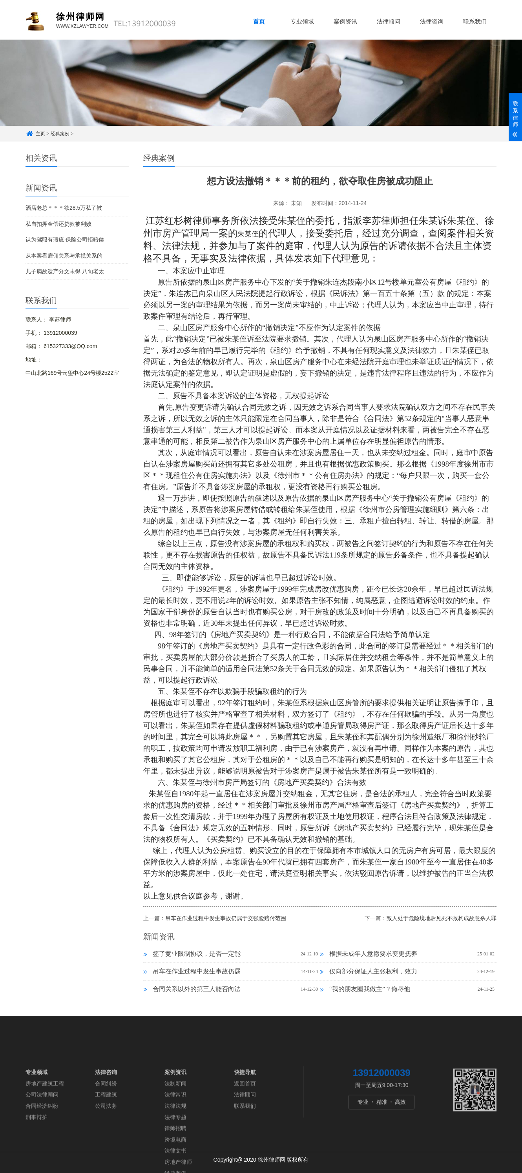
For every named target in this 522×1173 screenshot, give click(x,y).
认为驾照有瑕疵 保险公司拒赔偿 (65, 239)
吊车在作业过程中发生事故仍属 (192, 971)
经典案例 (60, 133)
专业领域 (302, 21)
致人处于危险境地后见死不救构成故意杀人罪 (441, 918)
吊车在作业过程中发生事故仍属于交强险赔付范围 (225, 918)
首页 (259, 21)
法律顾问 (388, 21)
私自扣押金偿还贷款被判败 (58, 224)
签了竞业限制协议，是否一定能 (192, 953)
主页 (40, 133)
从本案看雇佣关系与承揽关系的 (64, 255)
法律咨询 (432, 21)
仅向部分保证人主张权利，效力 (368, 971)
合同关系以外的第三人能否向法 (192, 989)
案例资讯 (345, 21)
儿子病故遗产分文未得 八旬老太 (65, 271)
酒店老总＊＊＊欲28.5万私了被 (64, 208)
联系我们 (475, 21)
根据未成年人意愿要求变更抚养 (368, 953)
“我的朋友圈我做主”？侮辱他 (365, 989)
